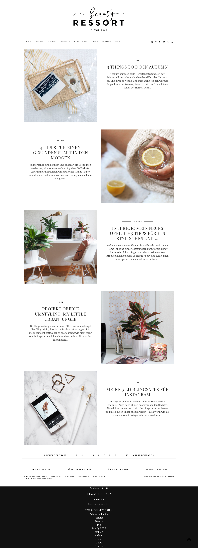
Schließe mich (99, 488)
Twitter (41, 470)
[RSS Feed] (168, 42)
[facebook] (156, 42)
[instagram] (152, 42)
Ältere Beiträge (143, 455)
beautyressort (40, 476)
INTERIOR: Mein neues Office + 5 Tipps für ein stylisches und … (137, 233)
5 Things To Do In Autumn (137, 67)
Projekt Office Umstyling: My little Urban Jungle (60, 314)
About (95, 42)
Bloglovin (156, 470)
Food (99, 542)
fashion (99, 531)
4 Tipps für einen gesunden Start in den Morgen (60, 153)
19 (127, 455)
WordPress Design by (159, 476)
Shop (117, 42)
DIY (99, 524)
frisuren (99, 546)
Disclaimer (99, 476)
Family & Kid (80, 42)
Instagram (79, 470)
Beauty (39, 42)
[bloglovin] (160, 42)
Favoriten (99, 539)
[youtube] (164, 42)
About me (56, 476)
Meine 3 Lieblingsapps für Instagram (137, 391)
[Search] (172, 42)
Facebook (118, 470)
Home (29, 42)
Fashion (52, 42)
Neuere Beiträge (55, 455)
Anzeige (99, 517)
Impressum (83, 476)
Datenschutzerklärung (39, 478)
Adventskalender (99, 514)
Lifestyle (65, 42)
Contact (106, 42)
